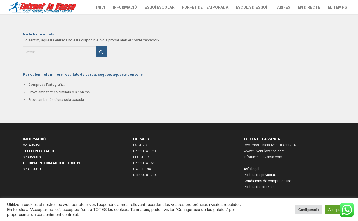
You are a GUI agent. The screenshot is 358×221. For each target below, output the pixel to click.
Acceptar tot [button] (338, 210)
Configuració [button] (308, 210)
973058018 (32, 157)
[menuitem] (101, 7)
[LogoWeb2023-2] (42, 7)
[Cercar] (65, 51)
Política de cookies (259, 187)
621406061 (32, 145)
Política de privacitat (260, 175)
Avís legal (251, 169)
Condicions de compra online (267, 181)
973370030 (32, 169)
